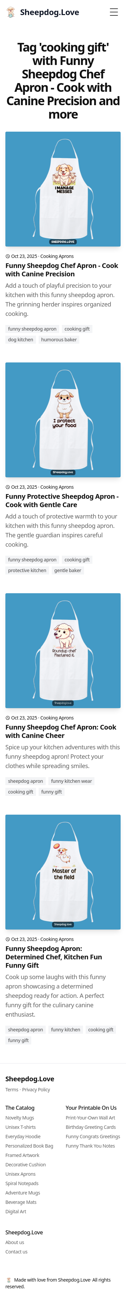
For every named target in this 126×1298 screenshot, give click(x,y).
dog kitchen (20, 339)
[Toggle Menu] (114, 12)
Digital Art (15, 1211)
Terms (11, 1089)
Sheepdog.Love (29, 1078)
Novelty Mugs (19, 1117)
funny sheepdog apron (32, 329)
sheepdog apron (25, 781)
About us (14, 1242)
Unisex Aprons (20, 1174)
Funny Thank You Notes (90, 1146)
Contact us (16, 1251)
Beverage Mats (20, 1202)
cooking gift (77, 329)
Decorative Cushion (25, 1164)
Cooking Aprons (57, 256)
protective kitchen (27, 570)
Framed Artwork (22, 1155)
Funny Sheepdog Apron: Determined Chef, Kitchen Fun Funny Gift (53, 956)
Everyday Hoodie (22, 1136)
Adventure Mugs (22, 1192)
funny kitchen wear (71, 781)
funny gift (51, 792)
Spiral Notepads (21, 1183)
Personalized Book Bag (29, 1146)
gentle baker (67, 570)
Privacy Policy (36, 1089)
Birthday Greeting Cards (91, 1127)
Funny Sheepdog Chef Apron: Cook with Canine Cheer (60, 731)
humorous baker (59, 339)
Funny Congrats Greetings (93, 1136)
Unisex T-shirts (20, 1127)
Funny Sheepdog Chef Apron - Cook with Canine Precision (61, 269)
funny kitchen (65, 1029)
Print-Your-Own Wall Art (90, 1117)
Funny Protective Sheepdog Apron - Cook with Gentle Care (62, 500)
